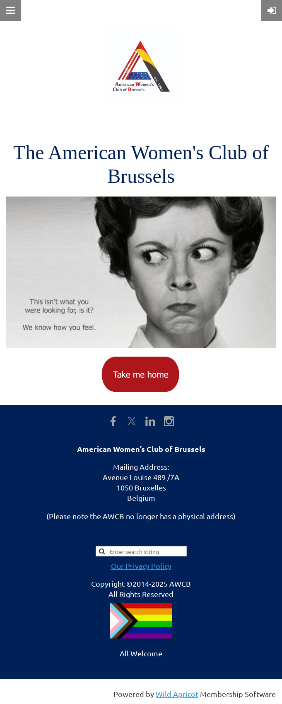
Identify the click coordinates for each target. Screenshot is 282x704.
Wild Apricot (177, 693)
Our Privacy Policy (141, 565)
